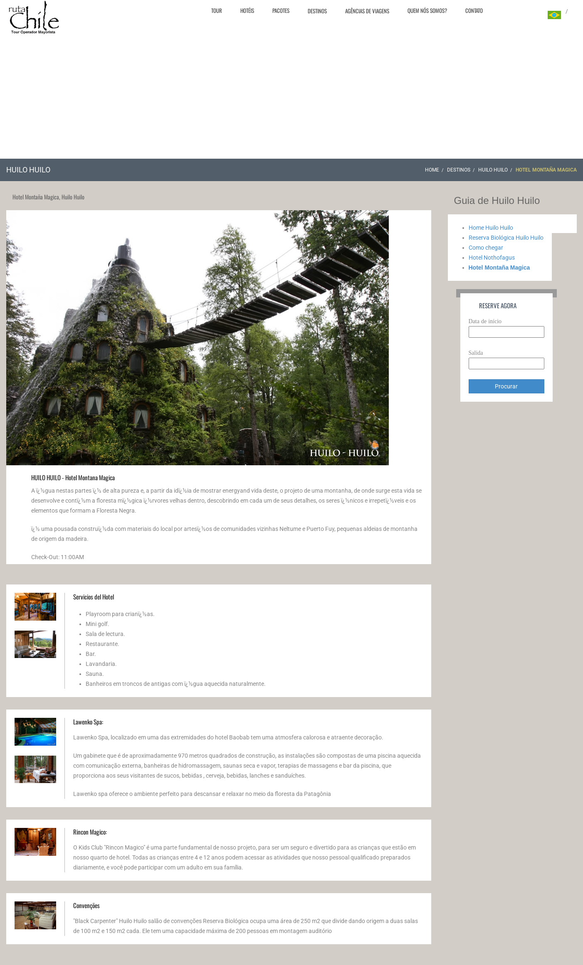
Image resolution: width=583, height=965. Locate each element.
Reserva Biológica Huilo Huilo (506, 237)
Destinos (317, 11)
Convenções (86, 905)
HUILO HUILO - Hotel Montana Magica (73, 477)
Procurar (506, 386)
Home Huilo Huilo (491, 227)
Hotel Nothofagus (492, 257)
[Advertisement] (291, 96)
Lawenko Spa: (88, 721)
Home (432, 170)
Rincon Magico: (90, 831)
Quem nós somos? (427, 10)
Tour (216, 10)
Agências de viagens (367, 11)
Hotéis (247, 10)
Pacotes (280, 10)
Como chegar (486, 247)
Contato (474, 10)
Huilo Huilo (493, 170)
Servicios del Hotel (93, 596)
